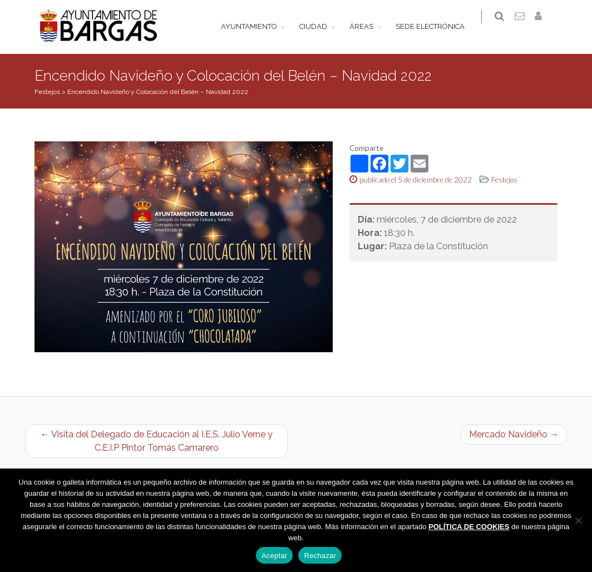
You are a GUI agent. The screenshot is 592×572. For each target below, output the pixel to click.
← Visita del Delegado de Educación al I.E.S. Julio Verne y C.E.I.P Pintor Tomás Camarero (157, 443)
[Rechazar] (578, 520)
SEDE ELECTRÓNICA (437, 26)
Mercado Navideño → (514, 436)
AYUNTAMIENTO (256, 26)
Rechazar (320, 555)
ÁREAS (369, 26)
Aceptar (275, 555)
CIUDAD (320, 26)
